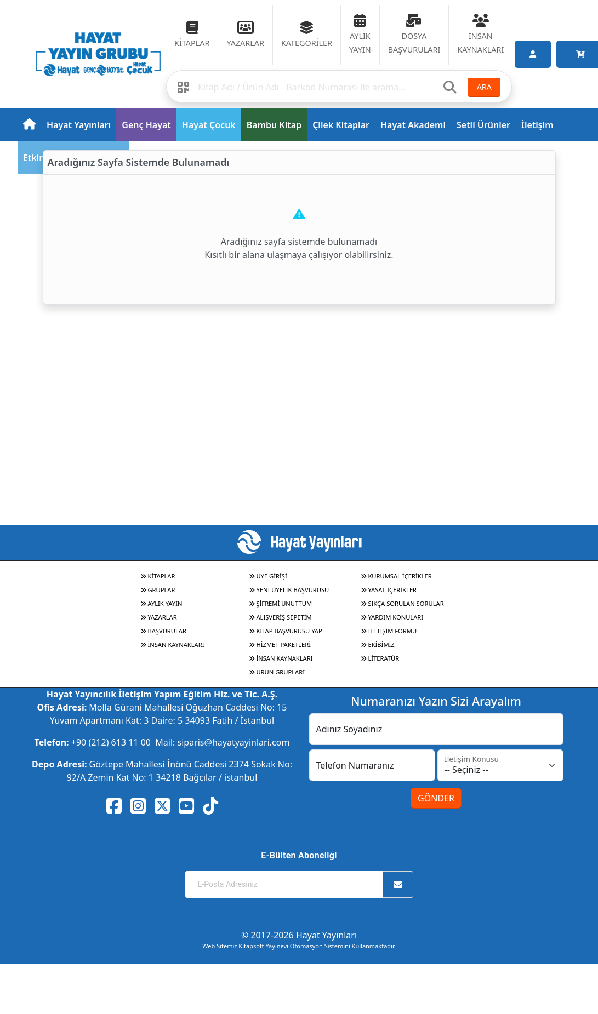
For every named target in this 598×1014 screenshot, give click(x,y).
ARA (484, 87)
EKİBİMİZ (378, 644)
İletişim (537, 125)
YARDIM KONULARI (392, 617)
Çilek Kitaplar (340, 125)
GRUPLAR (157, 590)
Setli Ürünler (483, 125)
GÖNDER (436, 798)
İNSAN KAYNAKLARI (172, 644)
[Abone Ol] (398, 884)
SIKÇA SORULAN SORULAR (402, 603)
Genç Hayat (146, 125)
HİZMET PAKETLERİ (280, 644)
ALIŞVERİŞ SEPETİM (280, 617)
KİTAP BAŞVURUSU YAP (285, 631)
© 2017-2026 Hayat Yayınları (299, 935)
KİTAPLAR (157, 576)
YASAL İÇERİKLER (389, 590)
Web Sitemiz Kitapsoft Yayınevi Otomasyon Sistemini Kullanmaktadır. (298, 946)
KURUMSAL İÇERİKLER (396, 576)
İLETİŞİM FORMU (389, 631)
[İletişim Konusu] (500, 765)
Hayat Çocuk (209, 125)
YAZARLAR (158, 617)
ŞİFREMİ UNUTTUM (280, 603)
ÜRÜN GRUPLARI (277, 672)
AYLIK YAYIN (161, 603)
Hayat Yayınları (79, 125)
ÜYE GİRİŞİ (268, 576)
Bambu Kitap (274, 125)
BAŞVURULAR (163, 631)
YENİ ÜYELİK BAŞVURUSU (289, 590)
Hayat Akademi (413, 125)
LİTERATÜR (380, 658)
